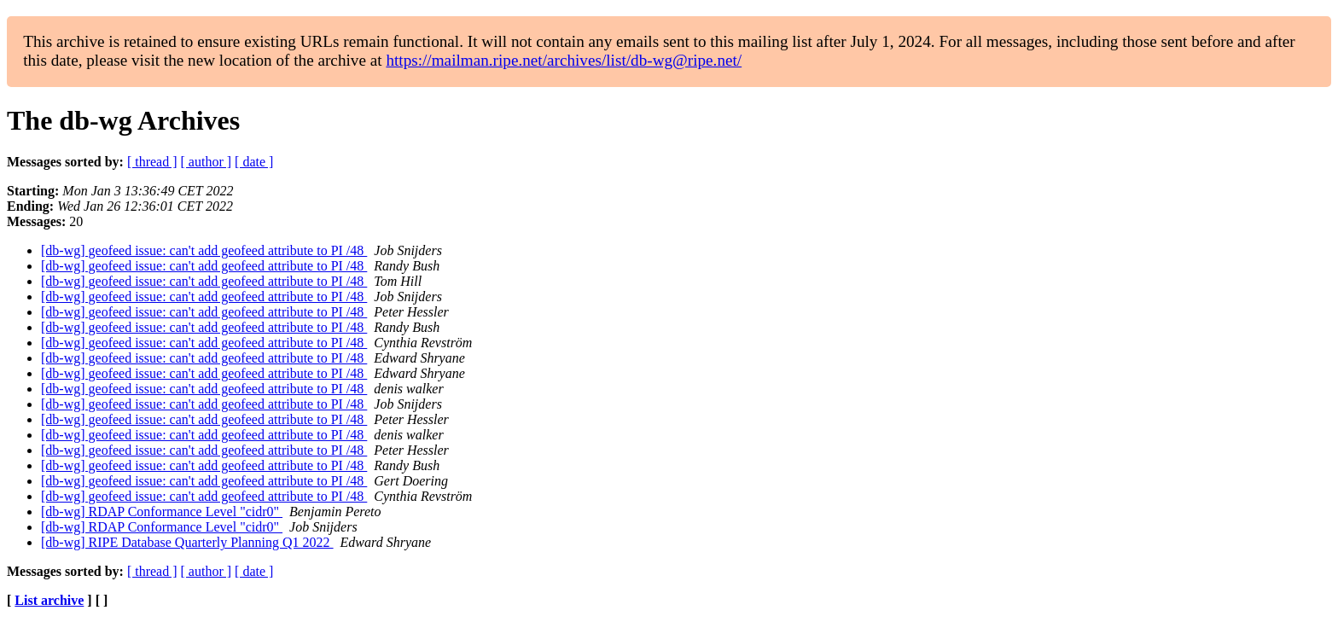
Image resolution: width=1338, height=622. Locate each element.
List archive (49, 600)
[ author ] (206, 161)
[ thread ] (152, 161)
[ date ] (254, 161)
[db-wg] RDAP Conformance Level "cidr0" (161, 511)
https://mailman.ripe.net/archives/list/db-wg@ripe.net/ (564, 60)
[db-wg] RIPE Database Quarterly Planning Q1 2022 (187, 542)
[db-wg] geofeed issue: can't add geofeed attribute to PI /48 (204, 250)
